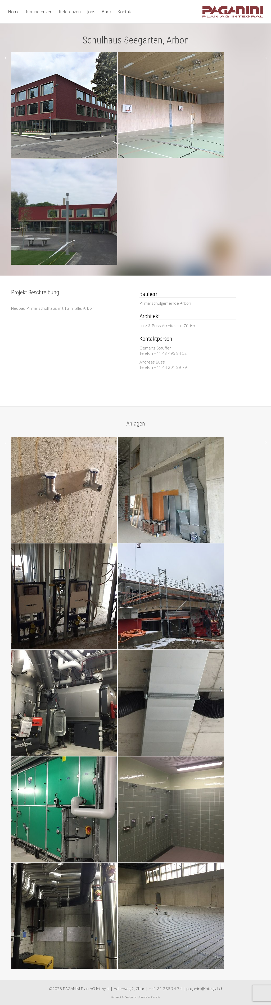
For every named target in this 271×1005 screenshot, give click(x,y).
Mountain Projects (148, 997)
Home (14, 12)
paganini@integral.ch (204, 988)
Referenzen (70, 12)
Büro (106, 12)
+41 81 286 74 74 (165, 988)
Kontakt (125, 12)
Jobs (91, 12)
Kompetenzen (39, 12)
